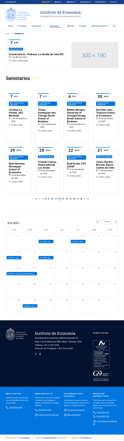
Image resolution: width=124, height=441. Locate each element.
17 (78, 199)
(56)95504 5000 (44, 410)
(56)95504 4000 (15, 407)
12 (19, 268)
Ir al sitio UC (10, 2)
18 (81, 199)
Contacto (82, 26)
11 (56, 199)
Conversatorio (16, 49)
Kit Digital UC (85, 438)
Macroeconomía (46, 157)
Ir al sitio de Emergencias (48, 415)
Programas (38, 26)
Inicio (10, 26)
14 (66, 199)
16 (74, 199)
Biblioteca (71, 2)
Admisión (45, 2)
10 (52, 199)
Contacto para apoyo (76, 410)
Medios (59, 2)
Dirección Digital (49, 438)
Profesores (55, 26)
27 (35, 300)
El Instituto (22, 26)
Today (106, 222)
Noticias (70, 26)
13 (63, 199)
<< (36, 199)
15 (70, 199)
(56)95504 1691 (102, 412)
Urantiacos (25, 438)
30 (51, 236)
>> (88, 199)
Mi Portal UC (100, 2)
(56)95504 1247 (102, 416)
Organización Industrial (44, 104)
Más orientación (74, 415)
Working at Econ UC (99, 26)
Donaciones (85, 2)
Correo (114, 2)
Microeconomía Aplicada (16, 104)
